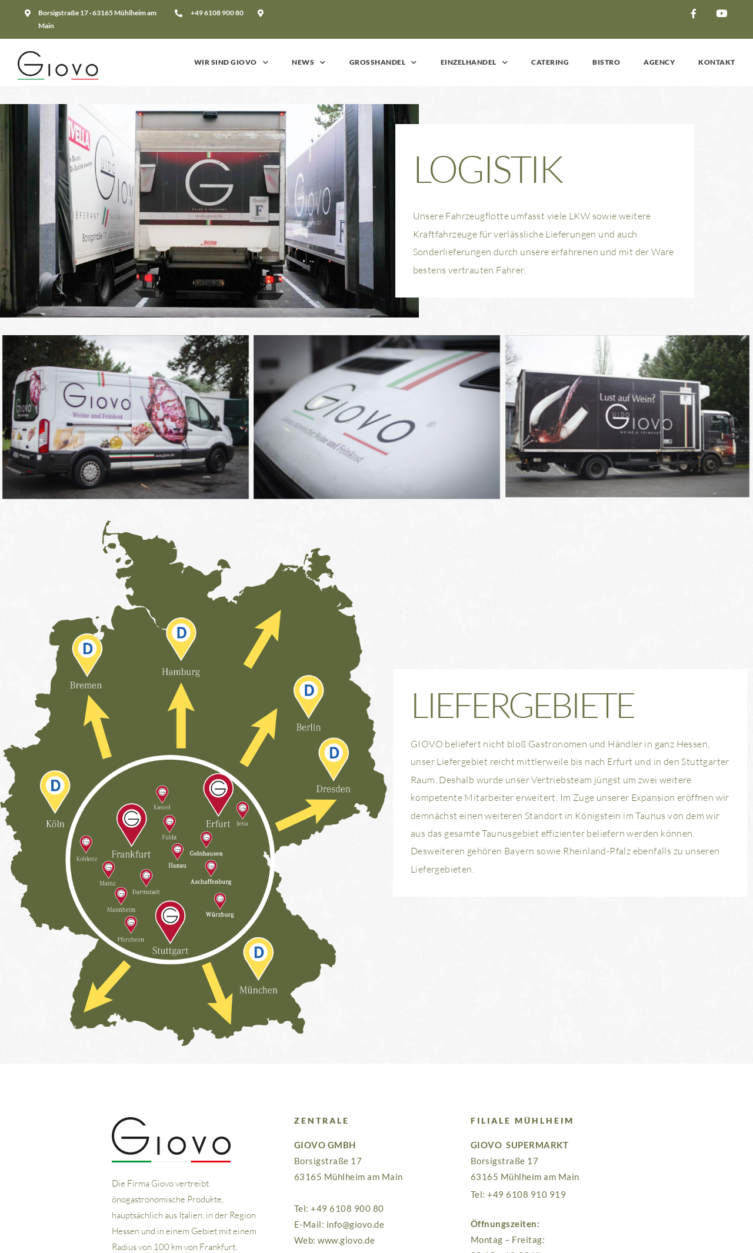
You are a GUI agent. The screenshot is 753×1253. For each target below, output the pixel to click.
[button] (697, 13)
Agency (659, 62)
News (309, 62)
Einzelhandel (474, 62)
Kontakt (716, 62)
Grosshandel (383, 62)
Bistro (606, 62)
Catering (550, 62)
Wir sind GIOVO (231, 62)
